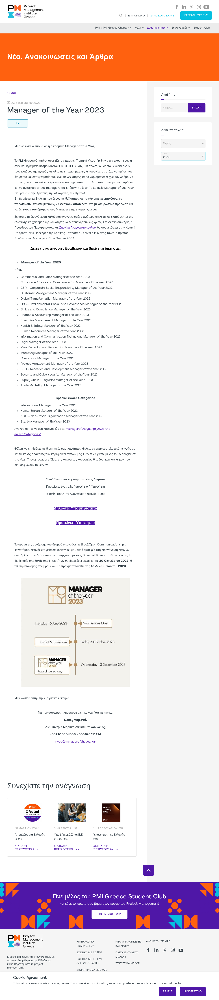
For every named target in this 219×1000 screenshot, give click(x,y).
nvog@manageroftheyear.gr (75, 741)
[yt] (206, 7)
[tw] (191, 7)
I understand (193, 991)
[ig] (199, 7)
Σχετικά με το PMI (89, 952)
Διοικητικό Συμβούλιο (92, 970)
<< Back (11, 93)
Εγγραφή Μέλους (196, 15)
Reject (167, 991)
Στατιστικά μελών (128, 963)
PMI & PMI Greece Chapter (113, 28)
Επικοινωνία (136, 15)
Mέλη (139, 28)
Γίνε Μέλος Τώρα (109, 914)
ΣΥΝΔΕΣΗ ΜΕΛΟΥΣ (162, 15)
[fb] (176, 7)
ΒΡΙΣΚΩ (196, 107)
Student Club (202, 28)
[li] (184, 7)
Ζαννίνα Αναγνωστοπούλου (77, 227)
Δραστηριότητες (157, 28)
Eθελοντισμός (181, 28)
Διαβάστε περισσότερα (24, 848)
